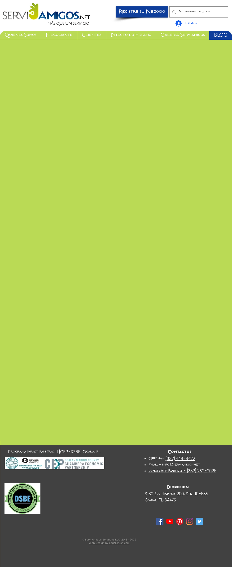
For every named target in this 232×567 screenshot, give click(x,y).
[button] (20, 35)
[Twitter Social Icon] (199, 521)
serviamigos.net (186, 465)
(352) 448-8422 (180, 458)
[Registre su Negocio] (142, 12)
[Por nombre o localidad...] (198, 12)
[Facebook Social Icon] (159, 521)
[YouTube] (169, 521)
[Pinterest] (179, 521)
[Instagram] (189, 521)
